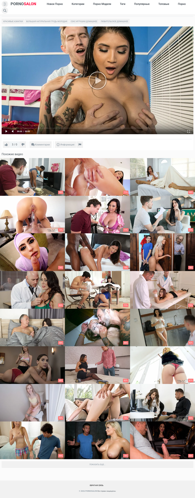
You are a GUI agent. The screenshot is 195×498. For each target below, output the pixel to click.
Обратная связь (97, 485)
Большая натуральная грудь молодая (46, 21)
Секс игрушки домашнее (84, 21)
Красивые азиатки (13, 21)
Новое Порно (55, 4)
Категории (78, 4)
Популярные (142, 4)
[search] (5, 10)
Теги (122, 4)
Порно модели (102, 4)
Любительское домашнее (114, 21)
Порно (182, 4)
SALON (23, 4)
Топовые (163, 4)
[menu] (5, 4)
